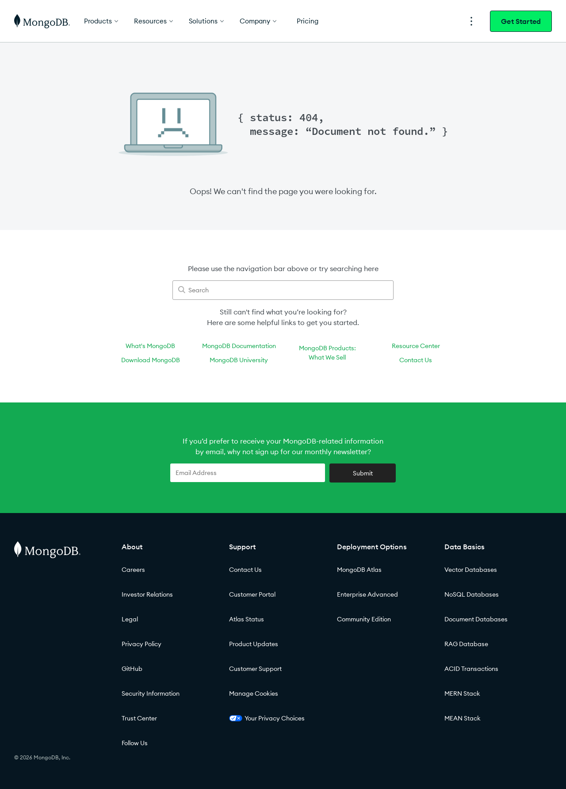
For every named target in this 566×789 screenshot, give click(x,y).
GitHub (132, 669)
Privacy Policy (141, 644)
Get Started (521, 21)
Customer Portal (252, 594)
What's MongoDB (150, 346)
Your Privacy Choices (267, 718)
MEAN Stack (462, 718)
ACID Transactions (471, 669)
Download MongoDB (150, 360)
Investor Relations (147, 594)
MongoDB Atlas (359, 570)
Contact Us (415, 360)
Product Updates (253, 644)
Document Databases (476, 619)
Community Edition (364, 619)
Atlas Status (246, 619)
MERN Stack (462, 693)
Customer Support (255, 669)
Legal (130, 619)
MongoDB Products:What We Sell (327, 352)
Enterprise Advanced (367, 594)
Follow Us (135, 743)
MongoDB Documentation (239, 346)
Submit (363, 473)
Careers (133, 570)
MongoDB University (239, 360)
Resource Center (416, 346)
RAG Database (466, 644)
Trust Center (139, 718)
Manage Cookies (253, 693)
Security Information (151, 693)
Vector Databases (470, 570)
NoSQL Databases (471, 594)
